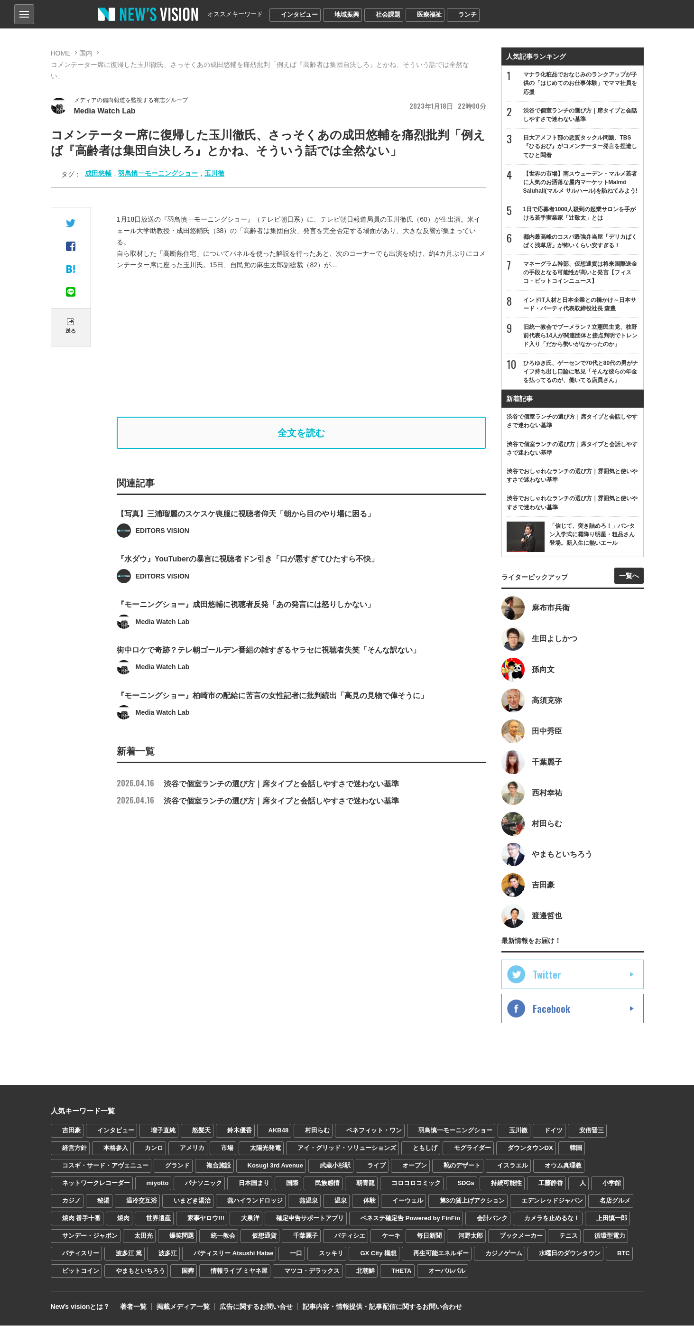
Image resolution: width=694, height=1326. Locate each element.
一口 (296, 1253)
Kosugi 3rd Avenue (276, 1165)
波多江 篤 (129, 1253)
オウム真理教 (563, 1165)
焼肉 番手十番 (81, 1218)
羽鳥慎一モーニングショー (158, 173)
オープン (414, 1165)
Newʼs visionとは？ (80, 1307)
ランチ (467, 14)
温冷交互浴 (141, 1200)
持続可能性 (506, 1182)
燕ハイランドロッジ (255, 1200)
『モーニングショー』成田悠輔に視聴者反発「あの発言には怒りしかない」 (246, 631)
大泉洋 (250, 1218)
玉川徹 (214, 173)
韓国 (576, 1148)
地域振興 (346, 14)
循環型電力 (609, 1235)
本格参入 (115, 1148)
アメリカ (192, 1148)
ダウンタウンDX (530, 1148)
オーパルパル (446, 1270)
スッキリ (331, 1253)
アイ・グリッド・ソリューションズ (346, 1148)
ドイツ (553, 1130)
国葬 (188, 1270)
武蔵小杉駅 (335, 1165)
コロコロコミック (416, 1182)
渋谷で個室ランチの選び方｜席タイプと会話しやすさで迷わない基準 (258, 784)
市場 (227, 1148)
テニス (568, 1235)
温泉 (340, 1200)
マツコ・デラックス (312, 1270)
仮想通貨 (264, 1235)
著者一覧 (133, 1307)
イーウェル (407, 1200)
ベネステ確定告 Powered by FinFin (410, 1218)
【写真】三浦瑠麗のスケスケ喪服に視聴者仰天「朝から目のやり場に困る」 (246, 540)
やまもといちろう (140, 1270)
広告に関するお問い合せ (255, 1307)
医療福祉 (429, 14)
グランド (177, 1165)
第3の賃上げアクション (472, 1200)
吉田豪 (71, 1130)
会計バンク (492, 1218)
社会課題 (388, 14)
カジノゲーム (503, 1253)
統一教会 (223, 1235)
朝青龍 (365, 1182)
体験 (369, 1200)
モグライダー (472, 1148)
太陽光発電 (265, 1148)
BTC (623, 1253)
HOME (61, 53)
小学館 (611, 1182)
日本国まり (254, 1182)
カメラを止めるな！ (552, 1218)
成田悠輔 (98, 173)
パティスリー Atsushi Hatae (233, 1253)
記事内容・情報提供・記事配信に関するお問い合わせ (382, 1307)
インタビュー (299, 14)
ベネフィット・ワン (374, 1130)
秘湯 (103, 1200)
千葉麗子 (305, 1235)
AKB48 (278, 1130)
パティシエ (349, 1235)
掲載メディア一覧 (182, 1307)
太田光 (143, 1235)
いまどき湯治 (192, 1200)
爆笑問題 (181, 1235)
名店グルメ (615, 1200)
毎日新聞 (429, 1235)
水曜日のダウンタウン (570, 1253)
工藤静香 (550, 1182)
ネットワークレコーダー (96, 1182)
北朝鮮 (365, 1270)
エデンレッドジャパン (552, 1200)
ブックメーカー (521, 1235)
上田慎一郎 (611, 1218)
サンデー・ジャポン (90, 1235)
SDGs (465, 1182)
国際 (292, 1182)
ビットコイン (80, 1270)
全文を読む (301, 433)
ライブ (376, 1165)
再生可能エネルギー (441, 1253)
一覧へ (629, 575)
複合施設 (218, 1165)
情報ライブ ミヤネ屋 (239, 1270)
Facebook (551, 1009)
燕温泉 (308, 1200)
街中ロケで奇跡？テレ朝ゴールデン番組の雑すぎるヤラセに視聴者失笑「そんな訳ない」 (268, 676)
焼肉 (123, 1218)
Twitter (547, 975)
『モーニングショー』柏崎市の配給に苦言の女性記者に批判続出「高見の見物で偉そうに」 (272, 722)
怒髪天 (201, 1130)
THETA (401, 1270)
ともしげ (425, 1148)
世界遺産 (158, 1218)
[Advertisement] (302, 343)
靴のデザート (462, 1165)
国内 (86, 53)
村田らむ (317, 1130)
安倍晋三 (591, 1130)
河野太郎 (470, 1235)
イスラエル (512, 1165)
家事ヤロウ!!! (205, 1218)
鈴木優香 (239, 1130)
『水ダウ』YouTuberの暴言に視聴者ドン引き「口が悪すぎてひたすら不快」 (248, 585)
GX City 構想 (378, 1253)
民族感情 (327, 1182)
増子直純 (163, 1130)
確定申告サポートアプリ (310, 1218)
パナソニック (203, 1182)
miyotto (158, 1182)
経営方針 (74, 1148)
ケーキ (391, 1235)
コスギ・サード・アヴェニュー (105, 1165)
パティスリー (80, 1253)
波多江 (167, 1253)
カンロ (154, 1148)
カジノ (71, 1200)
